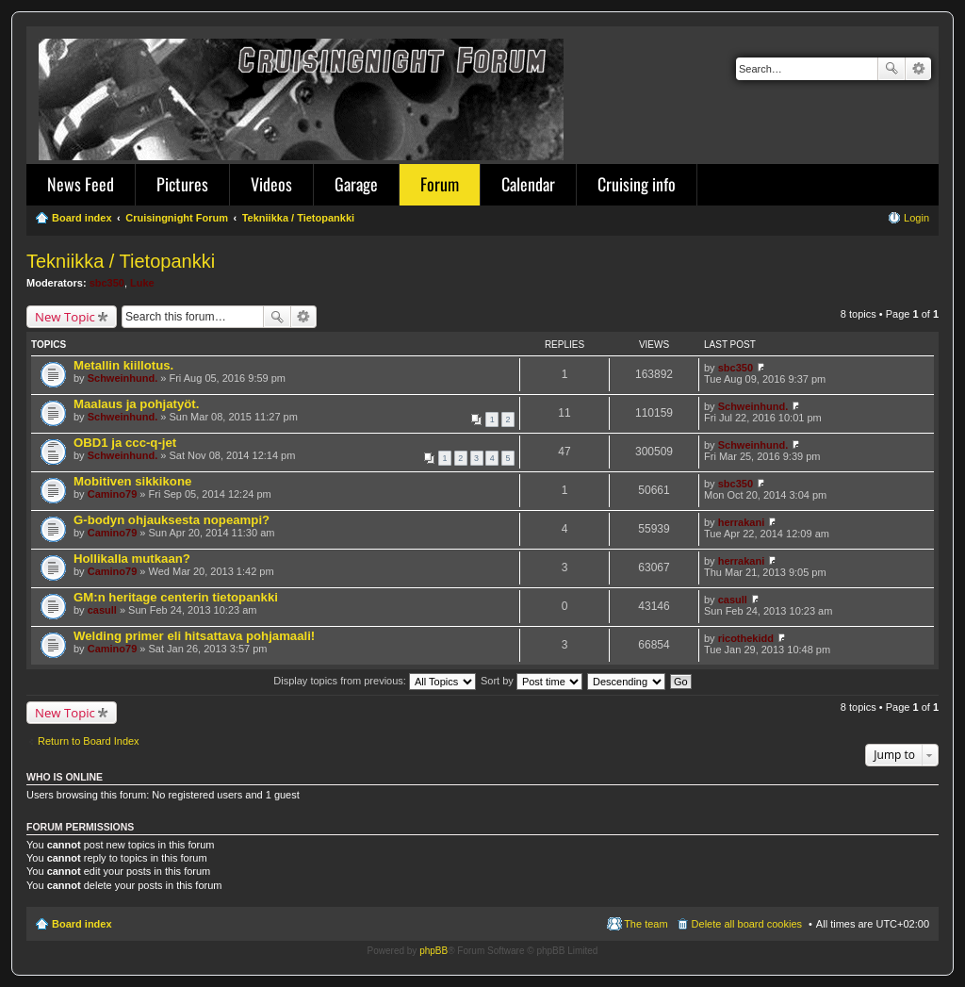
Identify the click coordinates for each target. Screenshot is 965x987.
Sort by (531, 680)
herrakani (741, 522)
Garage (356, 184)
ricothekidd (746, 638)
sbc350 (107, 282)
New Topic (65, 316)
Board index (82, 923)
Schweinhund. (123, 378)
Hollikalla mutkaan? (132, 558)
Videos (271, 184)
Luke (142, 282)
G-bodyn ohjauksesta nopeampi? (172, 520)
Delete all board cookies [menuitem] (747, 923)
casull (102, 610)
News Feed (80, 184)
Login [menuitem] (916, 217)
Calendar (528, 184)
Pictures (182, 184)
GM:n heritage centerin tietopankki (176, 597)
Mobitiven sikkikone (132, 481)
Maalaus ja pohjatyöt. (136, 404)
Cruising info (636, 184)
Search (891, 69)
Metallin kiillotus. (123, 365)
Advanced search (918, 69)
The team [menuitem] (645, 923)
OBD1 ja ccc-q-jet (125, 443)
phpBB (433, 951)
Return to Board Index (88, 741)
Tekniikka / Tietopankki (120, 261)
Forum (439, 184)
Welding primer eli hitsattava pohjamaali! (194, 636)
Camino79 (113, 494)
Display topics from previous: (374, 680)
